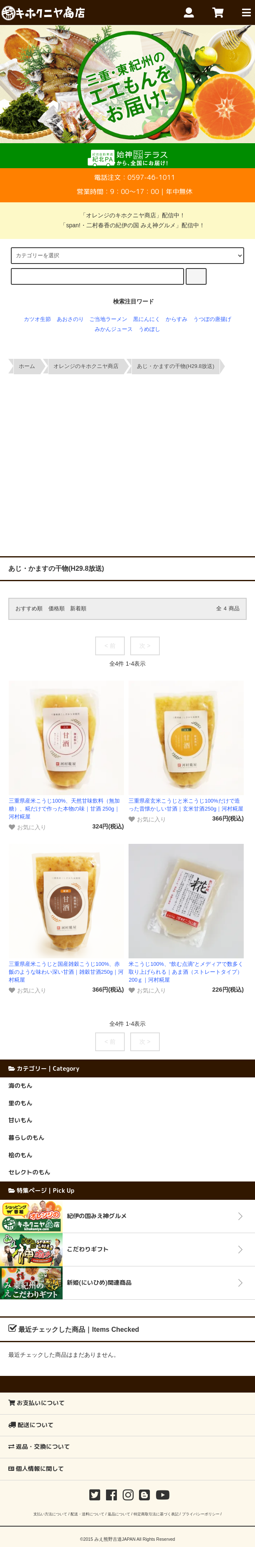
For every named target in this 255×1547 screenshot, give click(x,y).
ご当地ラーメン (108, 319)
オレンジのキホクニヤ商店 (86, 366)
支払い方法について (50, 1514)
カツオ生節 (37, 319)
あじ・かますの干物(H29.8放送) (175, 366)
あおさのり (70, 319)
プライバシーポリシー (201, 1514)
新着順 (78, 609)
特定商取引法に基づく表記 (156, 1514)
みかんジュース (114, 329)
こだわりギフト (88, 1249)
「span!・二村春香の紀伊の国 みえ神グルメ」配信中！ (127, 225)
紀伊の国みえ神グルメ (97, 1216)
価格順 (56, 609)
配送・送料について (87, 1514)
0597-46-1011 (151, 177)
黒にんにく (146, 319)
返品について (119, 1514)
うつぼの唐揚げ (212, 319)
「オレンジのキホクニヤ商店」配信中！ (127, 215)
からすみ (176, 319)
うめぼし (149, 329)
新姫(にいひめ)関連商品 (99, 1282)
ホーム (27, 366)
